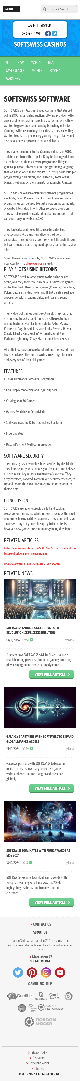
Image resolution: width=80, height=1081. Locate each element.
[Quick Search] (62, 9)
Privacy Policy (39, 1052)
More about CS (42, 957)
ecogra (54, 70)
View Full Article (50, 674)
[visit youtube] (60, 972)
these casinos (34, 263)
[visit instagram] (46, 972)
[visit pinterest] (32, 972)
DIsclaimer (38, 1058)
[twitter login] (54, 33)
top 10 (36, 62)
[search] (44, 9)
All (7, 62)
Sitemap (39, 1068)
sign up (46, 25)
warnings (12, 78)
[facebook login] (48, 33)
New (20, 62)
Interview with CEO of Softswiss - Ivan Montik (32, 564)
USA (51, 62)
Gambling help (40, 983)
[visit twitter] (18, 972)
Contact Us (42, 924)
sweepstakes (14, 70)
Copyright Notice (39, 1063)
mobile (37, 70)
